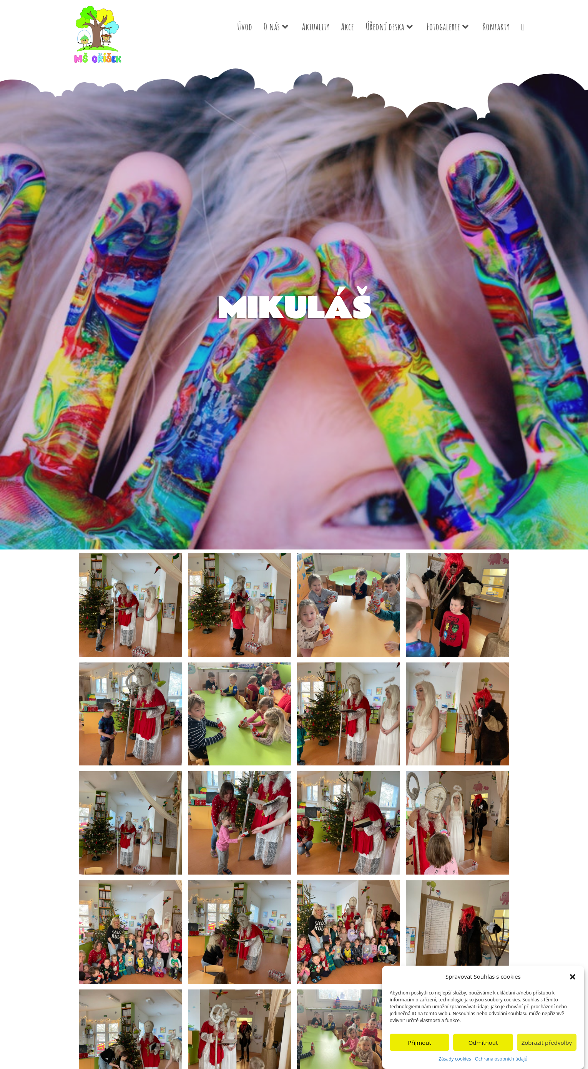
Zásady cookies (455, 1061)
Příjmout (419, 1044)
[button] (572, 979)
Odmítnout (483, 1044)
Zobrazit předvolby (547, 1044)
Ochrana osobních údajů (501, 1061)
